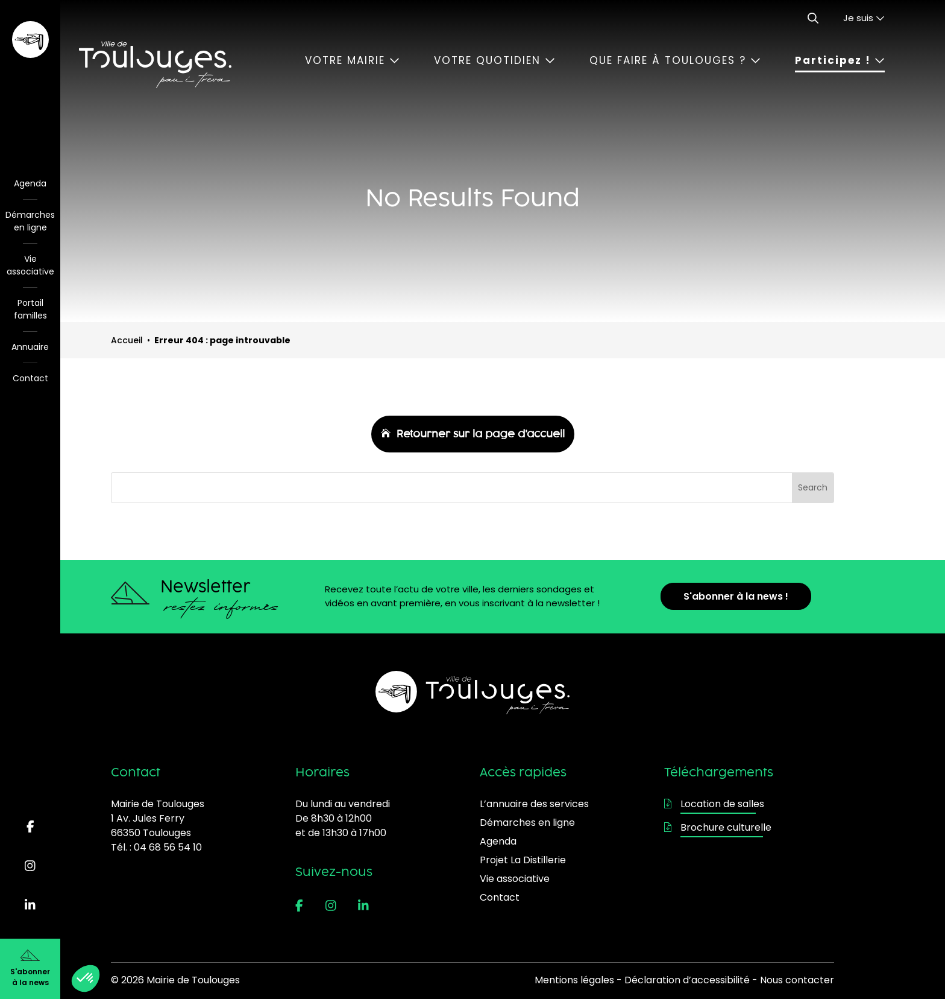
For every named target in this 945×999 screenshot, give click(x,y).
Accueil (127, 340)
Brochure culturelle (717, 827)
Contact (30, 378)
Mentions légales (574, 980)
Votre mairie (352, 60)
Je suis (864, 17)
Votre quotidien (494, 60)
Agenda (30, 183)
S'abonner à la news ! (735, 596)
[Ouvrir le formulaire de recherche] (813, 18)
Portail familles (30, 309)
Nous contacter (797, 980)
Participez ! (840, 60)
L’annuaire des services (534, 804)
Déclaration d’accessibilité (687, 980)
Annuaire (30, 347)
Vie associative (30, 265)
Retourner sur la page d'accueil (481, 434)
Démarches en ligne (30, 221)
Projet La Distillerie (523, 860)
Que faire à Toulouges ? (675, 60)
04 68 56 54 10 (168, 847)
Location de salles (714, 804)
